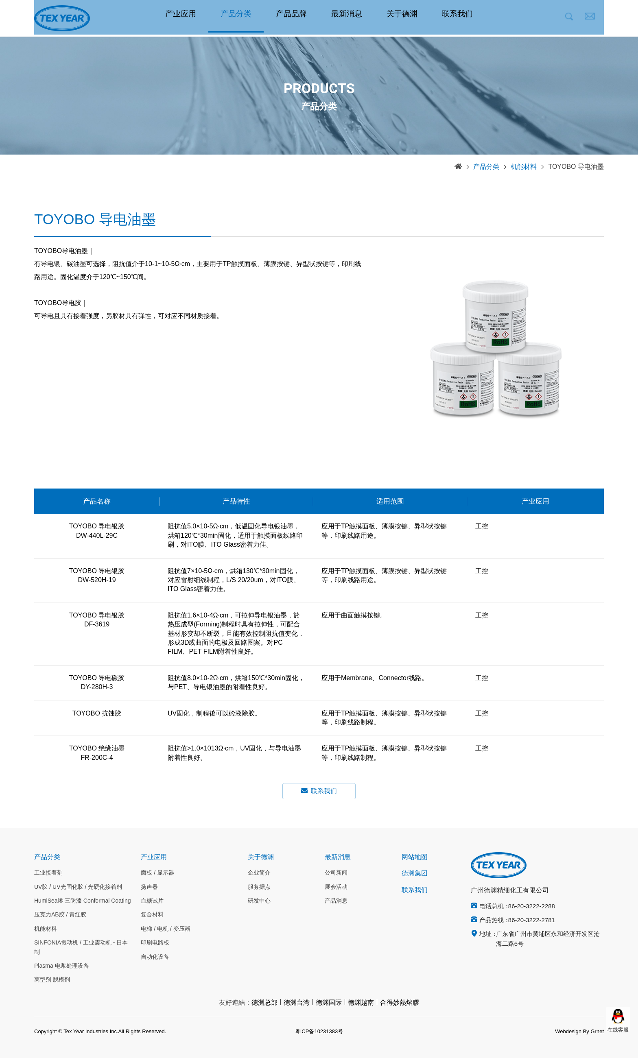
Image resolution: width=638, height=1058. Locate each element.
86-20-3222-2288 (531, 906)
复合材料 (152, 915)
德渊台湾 (297, 1002)
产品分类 (236, 18)
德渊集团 (415, 873)
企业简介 (259, 873)
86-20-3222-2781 (531, 920)
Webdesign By (572, 1031)
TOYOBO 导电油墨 (576, 167)
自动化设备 (155, 957)
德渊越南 (361, 1002)
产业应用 (180, 18)
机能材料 (524, 167)
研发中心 (259, 901)
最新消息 (346, 18)
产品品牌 (291, 18)
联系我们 (457, 18)
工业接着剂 (48, 873)
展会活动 (336, 887)
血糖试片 (152, 901)
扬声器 (149, 887)
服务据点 (259, 887)
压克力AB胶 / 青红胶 (60, 915)
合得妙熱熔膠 (399, 1002)
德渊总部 (264, 1002)
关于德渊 (402, 18)
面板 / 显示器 (157, 873)
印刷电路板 (155, 943)
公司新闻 (336, 873)
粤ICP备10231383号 (319, 1031)
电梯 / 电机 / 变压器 (165, 929)
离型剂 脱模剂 (52, 980)
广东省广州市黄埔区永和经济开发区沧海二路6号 (548, 939)
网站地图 (415, 857)
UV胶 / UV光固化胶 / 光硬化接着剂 (78, 887)
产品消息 (336, 901)
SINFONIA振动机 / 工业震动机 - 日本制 (81, 947)
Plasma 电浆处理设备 (61, 966)
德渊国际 (329, 1002)
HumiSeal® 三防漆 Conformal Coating (82, 901)
